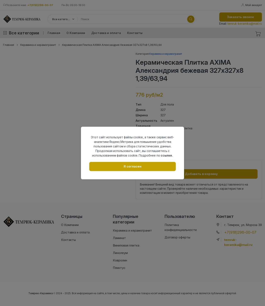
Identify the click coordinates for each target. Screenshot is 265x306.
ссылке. (167, 155)
